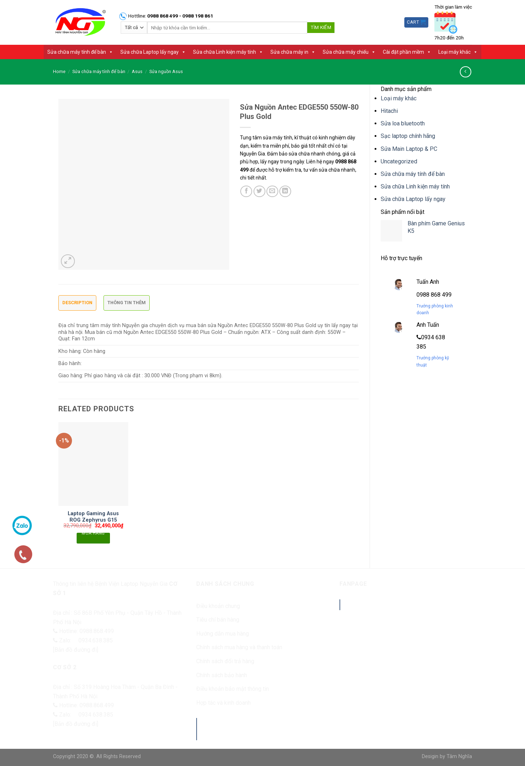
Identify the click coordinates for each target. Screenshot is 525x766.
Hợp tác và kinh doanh (223, 702)
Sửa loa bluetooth (403, 123)
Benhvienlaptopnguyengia (393, 604)
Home (59, 71)
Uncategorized (399, 161)
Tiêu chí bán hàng (217, 619)
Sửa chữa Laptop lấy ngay (153, 52)
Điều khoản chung (218, 606)
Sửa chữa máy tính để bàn (80, 52)
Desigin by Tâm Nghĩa (447, 756)
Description (77, 302)
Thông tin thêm (126, 302)
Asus (137, 71)
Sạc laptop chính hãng (408, 136)
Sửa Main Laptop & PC (409, 148)
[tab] (77, 304)
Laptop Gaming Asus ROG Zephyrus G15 (93, 517)
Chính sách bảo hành (221, 675)
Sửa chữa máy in (293, 52)
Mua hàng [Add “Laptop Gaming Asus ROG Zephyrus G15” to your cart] (93, 534)
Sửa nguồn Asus (166, 71)
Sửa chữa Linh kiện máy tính (228, 52)
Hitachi (389, 110)
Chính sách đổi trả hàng (225, 661)
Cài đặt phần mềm (407, 52)
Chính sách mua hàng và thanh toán (239, 647)
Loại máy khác (458, 52)
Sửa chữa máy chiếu (349, 52)
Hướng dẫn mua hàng (222, 633)
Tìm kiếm (320, 27)
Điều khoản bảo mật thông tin (232, 688)
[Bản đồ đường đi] (75, 649)
